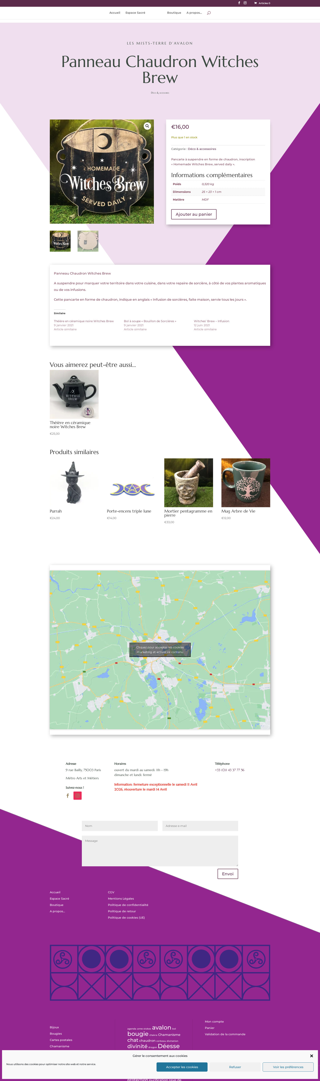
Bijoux (54, 1027)
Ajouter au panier (194, 214)
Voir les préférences (288, 1067)
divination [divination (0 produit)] (172, 1041)
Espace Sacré (137, 13)
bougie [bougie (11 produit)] (138, 1033)
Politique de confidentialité (128, 905)
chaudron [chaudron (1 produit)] (147, 1041)
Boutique (173, 13)
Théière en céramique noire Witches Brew (84, 321)
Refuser (235, 1067)
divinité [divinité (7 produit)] (137, 1046)
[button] (312, 1056)
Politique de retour (122, 911)
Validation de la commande (225, 1034)
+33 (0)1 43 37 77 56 (229, 770)
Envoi (228, 873)
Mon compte (214, 1021)
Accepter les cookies (182, 1067)
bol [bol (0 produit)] (174, 1028)
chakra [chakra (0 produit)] (153, 1035)
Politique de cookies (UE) (126, 917)
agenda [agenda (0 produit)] (131, 1028)
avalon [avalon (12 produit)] (161, 1027)
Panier (209, 1028)
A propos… (192, 13)
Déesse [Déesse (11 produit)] (169, 1046)
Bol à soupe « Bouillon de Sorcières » (150, 321)
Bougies (56, 1033)
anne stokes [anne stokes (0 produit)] (144, 1028)
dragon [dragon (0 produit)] (152, 1047)
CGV (111, 892)
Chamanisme (59, 1046)
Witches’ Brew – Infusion (211, 321)
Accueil (116, 13)
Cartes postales (61, 1040)
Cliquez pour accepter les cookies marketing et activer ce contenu (160, 649)
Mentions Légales (121, 898)
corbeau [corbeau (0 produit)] (161, 1041)
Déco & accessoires (160, 92)
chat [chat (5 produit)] (132, 1040)
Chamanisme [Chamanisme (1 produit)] (169, 1035)
